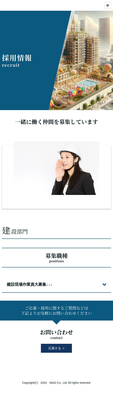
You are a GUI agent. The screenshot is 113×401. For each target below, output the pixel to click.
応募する (54, 348)
